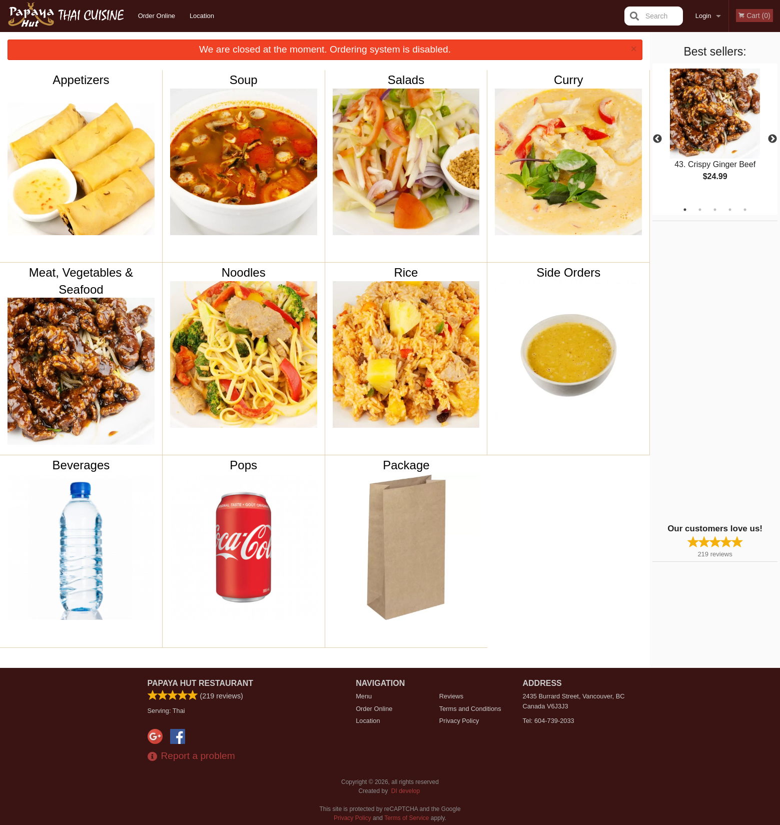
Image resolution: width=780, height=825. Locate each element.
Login (703, 16)
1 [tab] (685, 210)
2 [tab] (700, 210)
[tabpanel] (715, 133)
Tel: (548, 720)
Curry (568, 80)
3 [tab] (715, 210)
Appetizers (81, 80)
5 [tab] (745, 210)
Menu (364, 696)
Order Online (156, 16)
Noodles (244, 272)
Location (202, 16)
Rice (406, 272)
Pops (243, 465)
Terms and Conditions (470, 708)
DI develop (405, 790)
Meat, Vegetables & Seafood (81, 281)
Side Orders (568, 272)
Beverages (81, 465)
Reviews (451, 696)
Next (772, 139)
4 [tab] (730, 210)
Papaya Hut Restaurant (201, 683)
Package (406, 465)
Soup (244, 80)
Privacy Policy (459, 720)
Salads (406, 80)
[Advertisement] (714, 371)
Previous (657, 139)
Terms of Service (406, 817)
